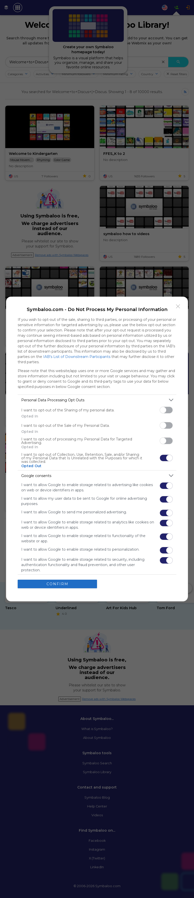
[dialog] (97, 449)
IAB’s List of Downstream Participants (76, 356)
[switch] (166, 410)
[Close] (178, 306)
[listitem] (97, 400)
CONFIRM (57, 584)
